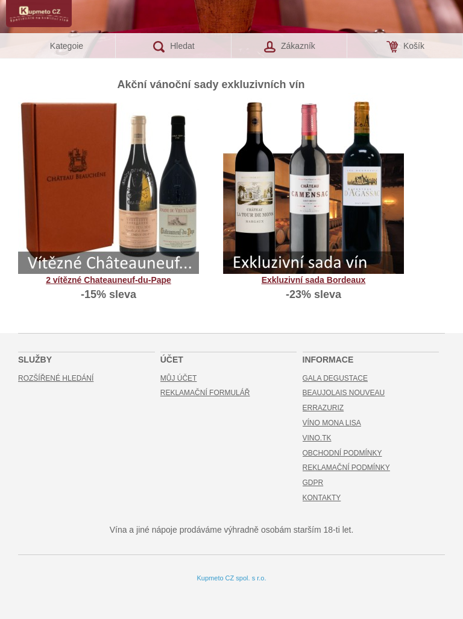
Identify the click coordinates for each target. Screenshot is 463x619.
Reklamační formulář (205, 393)
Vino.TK (317, 438)
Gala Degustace (335, 378)
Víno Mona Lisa (332, 423)
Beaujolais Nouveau (344, 393)
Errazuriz (323, 408)
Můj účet (178, 378)
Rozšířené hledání (55, 378)
